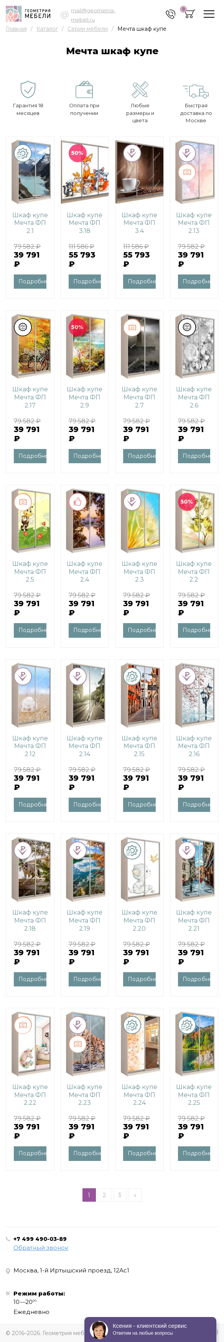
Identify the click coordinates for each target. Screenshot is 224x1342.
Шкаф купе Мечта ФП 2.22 (30, 1095)
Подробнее (32, 281)
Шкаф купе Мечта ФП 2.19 (84, 920)
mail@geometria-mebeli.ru (93, 15)
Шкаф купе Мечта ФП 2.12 (30, 746)
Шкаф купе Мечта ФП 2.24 (139, 1095)
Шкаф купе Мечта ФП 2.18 (30, 920)
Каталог (47, 28)
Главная (16, 28)
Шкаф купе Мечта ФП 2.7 (139, 397)
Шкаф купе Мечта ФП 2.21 (194, 920)
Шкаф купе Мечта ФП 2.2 (194, 572)
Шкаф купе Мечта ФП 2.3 (139, 572)
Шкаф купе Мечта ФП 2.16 (194, 746)
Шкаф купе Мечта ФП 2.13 (194, 223)
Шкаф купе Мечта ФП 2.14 (84, 746)
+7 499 (40, 1239)
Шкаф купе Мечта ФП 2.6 (194, 397)
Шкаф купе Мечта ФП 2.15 (139, 746)
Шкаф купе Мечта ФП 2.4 (84, 572)
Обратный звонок (40, 1247)
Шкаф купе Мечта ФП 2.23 (84, 1095)
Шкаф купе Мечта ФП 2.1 (30, 223)
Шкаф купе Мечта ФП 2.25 (194, 1095)
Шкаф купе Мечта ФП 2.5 (30, 572)
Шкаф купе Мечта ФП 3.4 (139, 223)
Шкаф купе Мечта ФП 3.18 (84, 223)
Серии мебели (88, 28)
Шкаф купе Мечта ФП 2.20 (139, 920)
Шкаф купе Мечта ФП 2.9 (84, 397)
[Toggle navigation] (209, 14)
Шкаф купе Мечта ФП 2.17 (30, 397)
